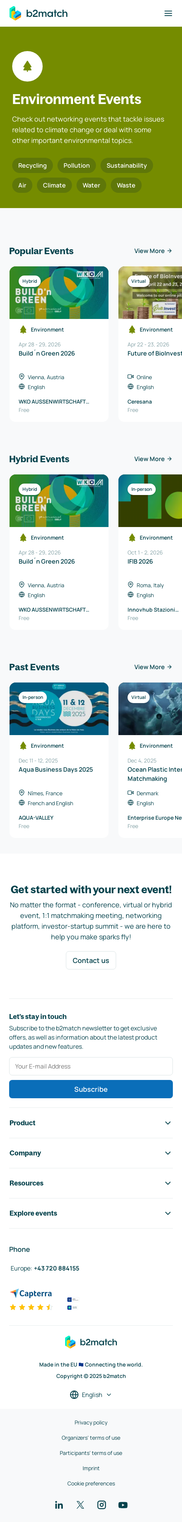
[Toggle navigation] (168, 13)
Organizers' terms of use (91, 1437)
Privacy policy (91, 1422)
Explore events (91, 1213)
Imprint (91, 1468)
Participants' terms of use (91, 1452)
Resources (91, 1183)
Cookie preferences (91, 1483)
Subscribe (91, 1089)
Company (91, 1153)
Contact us (91, 960)
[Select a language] (91, 1395)
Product (91, 1123)
